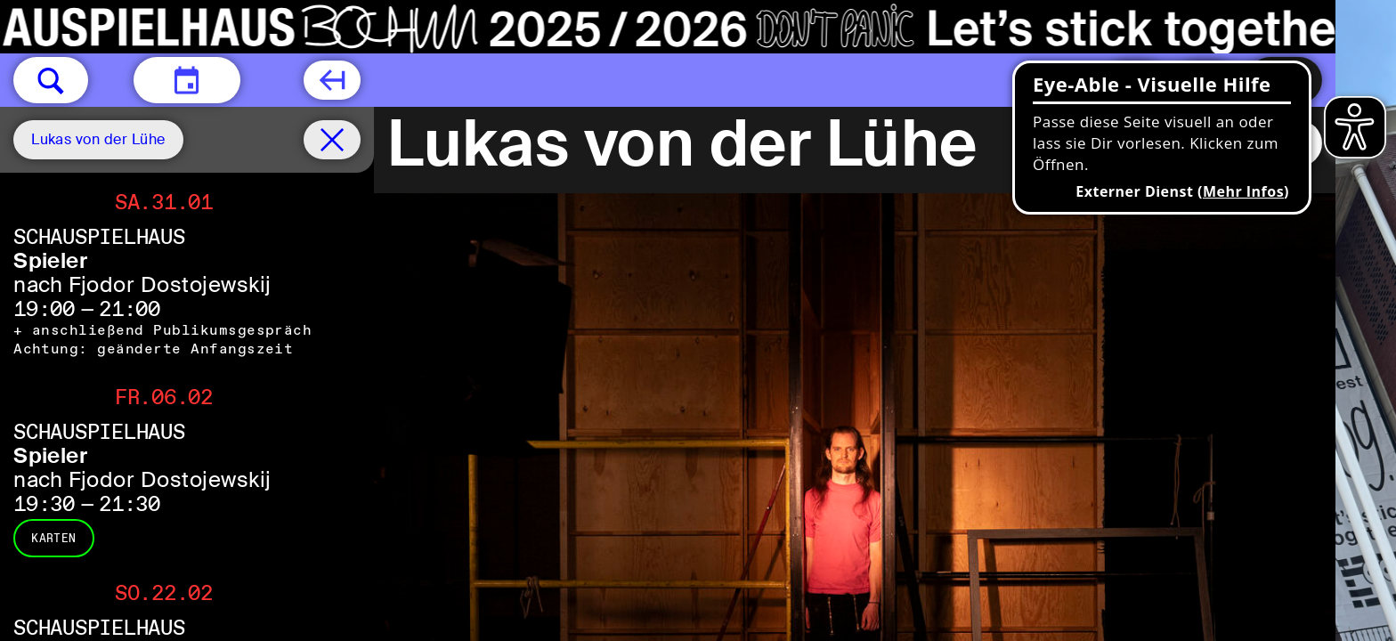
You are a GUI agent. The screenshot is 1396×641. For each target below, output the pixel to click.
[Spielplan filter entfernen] (332, 139)
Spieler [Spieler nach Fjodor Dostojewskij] (50, 260)
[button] (50, 80)
